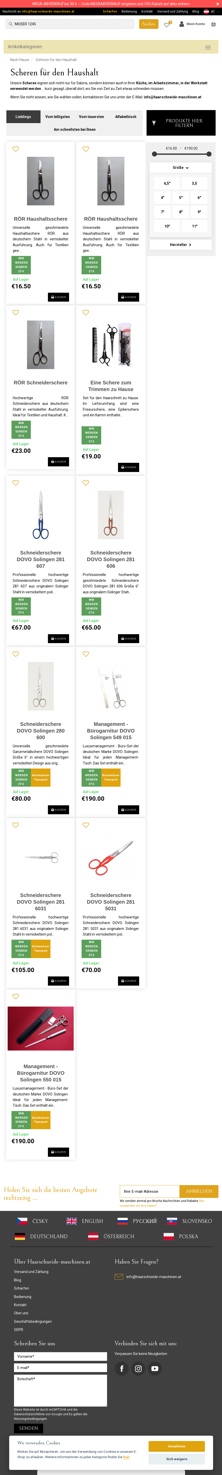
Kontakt (147, 11)
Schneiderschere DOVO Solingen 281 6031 (40, 904)
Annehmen (177, 1446)
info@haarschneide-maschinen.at (48, 11)
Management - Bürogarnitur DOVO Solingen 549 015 (108, 727)
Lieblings (23, 114)
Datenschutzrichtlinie (29, 1422)
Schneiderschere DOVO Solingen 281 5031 (108, 904)
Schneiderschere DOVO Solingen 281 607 (40, 556)
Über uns (21, 1321)
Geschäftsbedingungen (33, 1329)
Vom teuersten (91, 114)
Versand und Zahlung (172, 11)
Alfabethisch (125, 114)
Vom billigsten (57, 114)
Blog (195, 11)
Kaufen (53, 293)
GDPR (18, 1338)
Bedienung (129, 11)
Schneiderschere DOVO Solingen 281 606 (108, 556)
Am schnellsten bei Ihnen (75, 127)
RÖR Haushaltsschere (40, 216)
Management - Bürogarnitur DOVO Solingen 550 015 (40, 1075)
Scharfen (110, 11)
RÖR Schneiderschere (40, 380)
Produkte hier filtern (177, 120)
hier (126, 1457)
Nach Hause (19, 60)
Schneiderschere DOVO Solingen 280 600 (40, 727)
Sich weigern (176, 1459)
